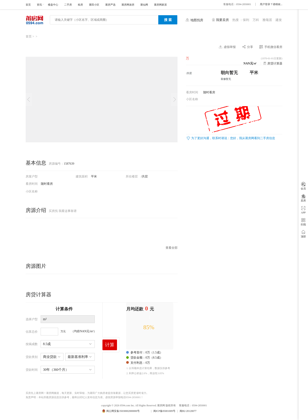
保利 (246, 20)
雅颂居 (267, 20)
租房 (80, 4)
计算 (109, 344)
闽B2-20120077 (188, 411)
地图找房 (196, 20)
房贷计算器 (274, 63)
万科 (256, 20)
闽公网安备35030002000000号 (123, 411)
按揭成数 (32, 344)
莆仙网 (144, 4)
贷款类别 (32, 357)
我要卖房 (222, 20)
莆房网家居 (160, 4)
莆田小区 (94, 4)
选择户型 (32, 319)
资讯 (39, 4)
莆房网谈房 (127, 4)
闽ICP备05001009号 (164, 411)
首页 (28, 4)
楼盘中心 (53, 4)
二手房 (68, 4)
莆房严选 (110, 4)
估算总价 (32, 331)
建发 (278, 20)
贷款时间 (32, 369)
